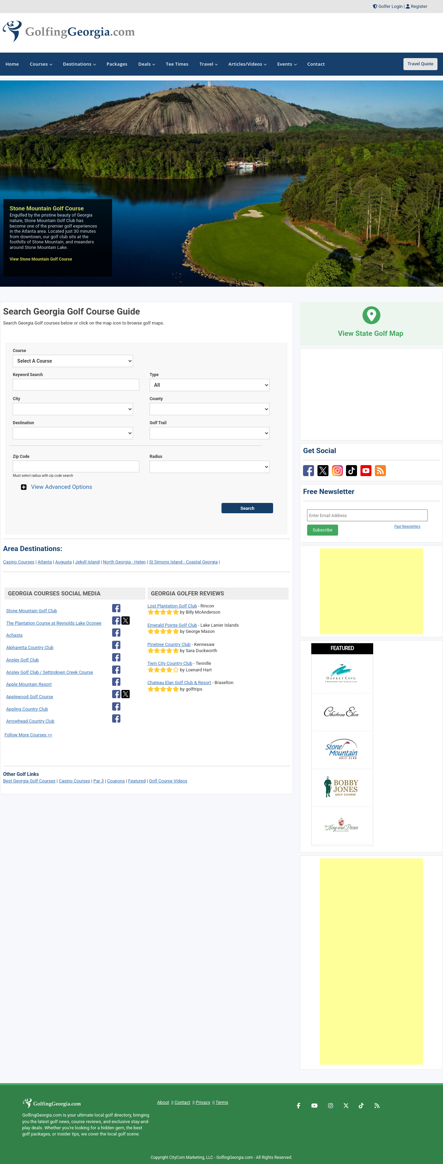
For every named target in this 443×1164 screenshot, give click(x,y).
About (163, 1102)
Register (419, 6)
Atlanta (45, 561)
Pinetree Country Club (169, 644)
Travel (208, 64)
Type (154, 374)
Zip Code (21, 456)
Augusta (63, 561)
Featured (137, 780)
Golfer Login (390, 6)
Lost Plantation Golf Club (172, 605)
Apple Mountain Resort (29, 684)
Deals (146, 64)
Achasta (14, 635)
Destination (23, 422)
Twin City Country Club (170, 663)
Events (286, 64)
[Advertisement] (371, 591)
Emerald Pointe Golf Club (172, 625)
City (16, 398)
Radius (156, 456)
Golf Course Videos (168, 780)
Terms (222, 1102)
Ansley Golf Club (22, 659)
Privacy (203, 1102)
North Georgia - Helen (124, 561)
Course (19, 350)
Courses (41, 64)
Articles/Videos (247, 64)
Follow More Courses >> (28, 734)
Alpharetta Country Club (30, 647)
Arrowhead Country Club (30, 721)
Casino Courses (18, 561)
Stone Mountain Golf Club (31, 610)
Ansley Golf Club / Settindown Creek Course (49, 672)
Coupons (116, 780)
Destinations (79, 64)
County (156, 398)
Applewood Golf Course (29, 696)
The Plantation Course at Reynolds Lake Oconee (53, 623)
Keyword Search (28, 374)
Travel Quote (420, 64)
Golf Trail (158, 422)
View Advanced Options (61, 486)
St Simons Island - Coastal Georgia (183, 561)
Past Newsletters (407, 526)
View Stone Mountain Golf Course (41, 259)
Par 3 (99, 780)
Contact (182, 1102)
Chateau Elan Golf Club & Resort (179, 682)
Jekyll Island (87, 561)
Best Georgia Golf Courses (29, 780)
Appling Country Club (27, 709)
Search (247, 508)
